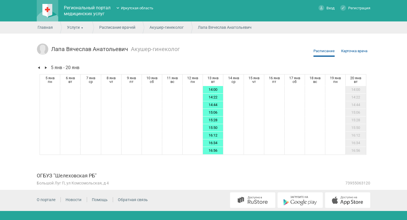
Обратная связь (133, 199)
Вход (327, 8)
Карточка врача (354, 51)
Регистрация (355, 8)
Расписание (324, 51)
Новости (73, 199)
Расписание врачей (117, 27)
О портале (46, 199)
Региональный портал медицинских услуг (87, 10)
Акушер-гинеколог (167, 27)
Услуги (73, 27)
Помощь (100, 199)
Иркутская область (137, 8)
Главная (45, 27)
